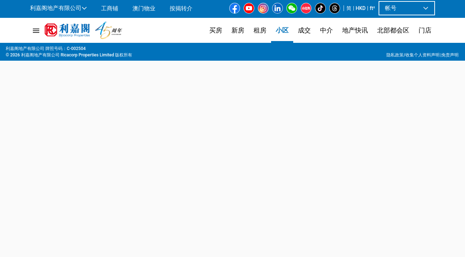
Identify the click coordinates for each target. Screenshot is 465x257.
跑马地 (133, 50)
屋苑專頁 (55, 50)
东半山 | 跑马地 (103, 50)
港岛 (75, 50)
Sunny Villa (159, 50)
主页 (34, 50)
